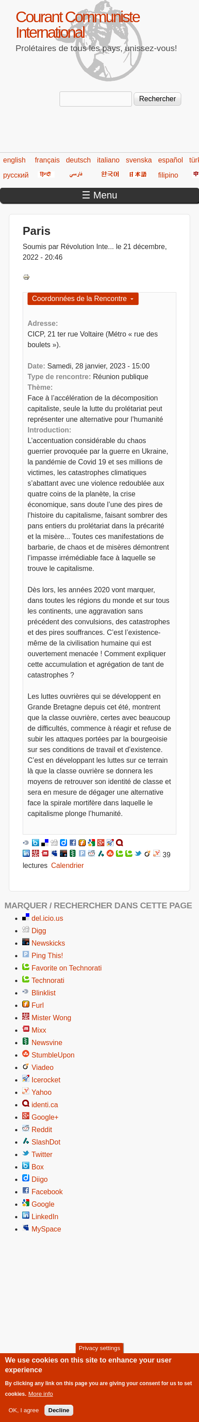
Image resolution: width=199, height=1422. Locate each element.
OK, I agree (23, 1416)
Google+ (45, 1117)
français (47, 160)
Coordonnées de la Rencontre (79, 298)
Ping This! (47, 955)
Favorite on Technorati (67, 968)
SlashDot (46, 1142)
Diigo (40, 1179)
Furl (38, 1005)
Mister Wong (52, 1018)
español (170, 160)
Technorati (48, 980)
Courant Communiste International (77, 24)
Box (38, 1167)
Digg (39, 931)
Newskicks (48, 943)
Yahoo (42, 1092)
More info (40, 1400)
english (14, 160)
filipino (168, 175)
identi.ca (45, 1105)
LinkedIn (45, 1216)
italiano (108, 160)
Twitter (42, 1154)
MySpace (46, 1229)
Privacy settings (99, 1354)
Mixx (39, 1030)
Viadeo (43, 1067)
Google (43, 1204)
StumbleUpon (53, 1055)
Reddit (42, 1129)
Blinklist (44, 993)
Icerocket (46, 1080)
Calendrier (67, 865)
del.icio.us (47, 918)
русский (15, 175)
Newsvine (47, 1042)
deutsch (78, 160)
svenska (139, 160)
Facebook (47, 1192)
